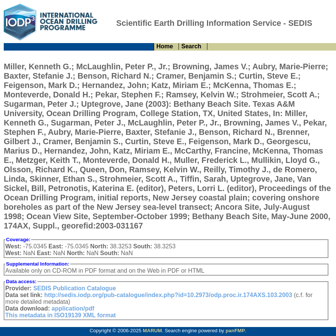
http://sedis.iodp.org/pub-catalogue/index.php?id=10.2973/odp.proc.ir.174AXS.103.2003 (168, 295)
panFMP (235, 330)
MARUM (152, 330)
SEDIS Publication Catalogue (74, 288)
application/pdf (73, 308)
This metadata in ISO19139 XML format (60, 315)
